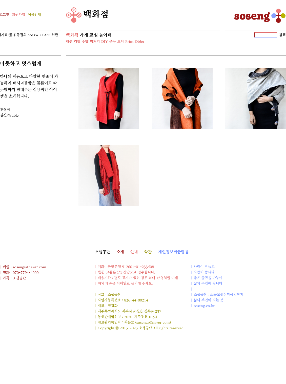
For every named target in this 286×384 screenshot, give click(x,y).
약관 (148, 252)
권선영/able (9, 115)
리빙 (77, 42)
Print (129, 42)
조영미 (5, 110)
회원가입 (18, 15)
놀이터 (105, 35)
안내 (134, 252)
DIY (104, 42)
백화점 (87, 15)
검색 (282, 35)
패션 (69, 42)
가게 (83, 35)
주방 (85, 42)
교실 (93, 35)
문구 (112, 42)
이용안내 (34, 15)
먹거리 (95, 42)
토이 (120, 42)
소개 (120, 252)
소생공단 (102, 252)
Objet (139, 42)
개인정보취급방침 (173, 252)
